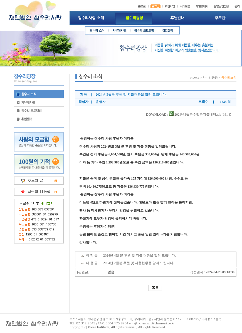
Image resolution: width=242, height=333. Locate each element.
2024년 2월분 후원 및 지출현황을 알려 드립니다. (138, 263)
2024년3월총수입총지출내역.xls (195, 114)
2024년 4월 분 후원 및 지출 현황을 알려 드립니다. (139, 255)
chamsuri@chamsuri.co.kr (156, 323)
